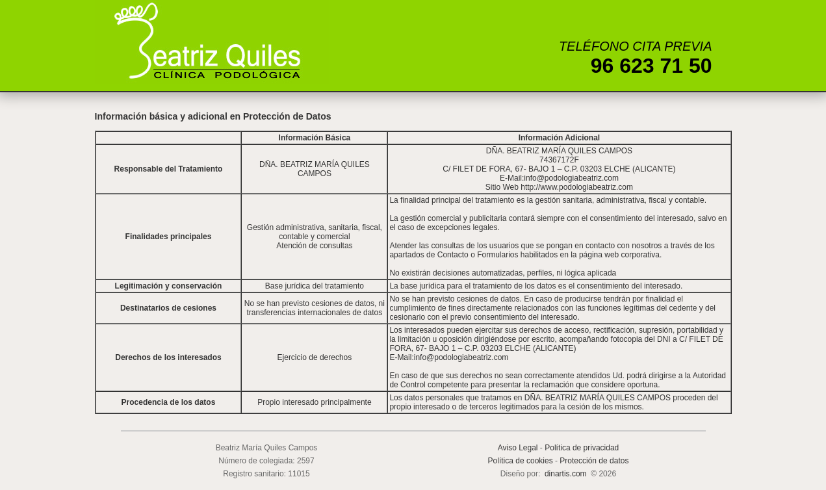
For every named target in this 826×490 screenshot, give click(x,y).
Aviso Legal (518, 447)
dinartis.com (566, 473)
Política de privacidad (582, 447)
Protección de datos (594, 460)
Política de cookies (520, 460)
